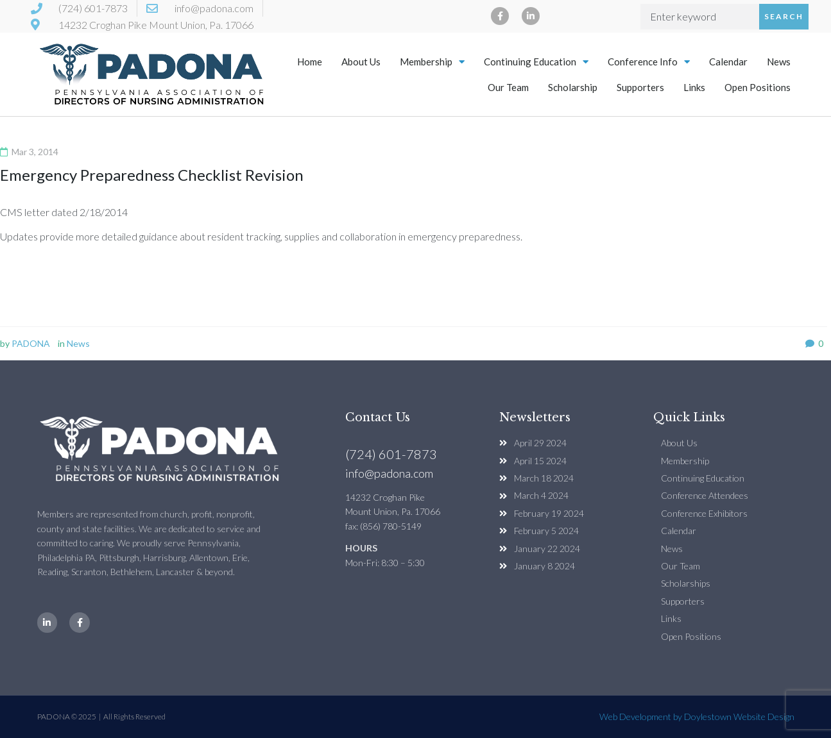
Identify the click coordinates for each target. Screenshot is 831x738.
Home (309, 61)
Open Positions (757, 87)
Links (694, 87)
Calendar (728, 61)
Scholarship (572, 87)
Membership (432, 62)
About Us (361, 61)
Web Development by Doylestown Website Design (696, 716)
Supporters (640, 87)
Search (783, 16)
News (779, 61)
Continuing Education (536, 62)
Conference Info (649, 62)
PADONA (31, 343)
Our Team (508, 87)
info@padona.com (389, 473)
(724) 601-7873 (391, 454)
